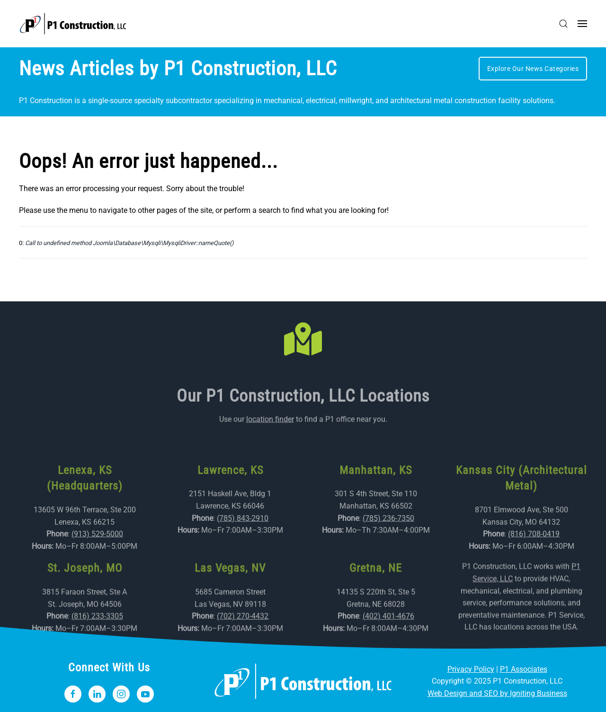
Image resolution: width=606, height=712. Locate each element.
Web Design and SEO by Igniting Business (497, 693)
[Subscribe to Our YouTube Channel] (145, 694)
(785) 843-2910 (242, 533)
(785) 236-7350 (388, 533)
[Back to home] (73, 23)
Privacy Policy (470, 669)
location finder (270, 421)
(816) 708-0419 (534, 549)
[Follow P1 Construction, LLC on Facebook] (72, 694)
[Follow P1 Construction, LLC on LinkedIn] (97, 694)
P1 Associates (523, 669)
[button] (563, 23)
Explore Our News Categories (533, 68)
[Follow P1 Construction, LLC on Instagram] (121, 694)
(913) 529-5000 (97, 549)
